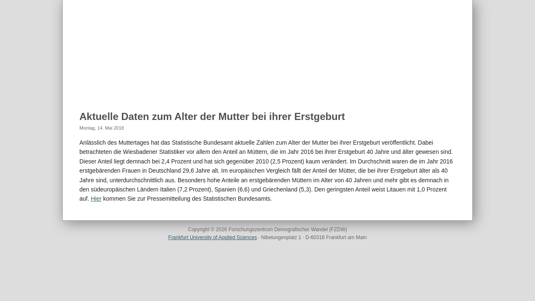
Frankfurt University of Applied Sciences (212, 237)
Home (88, 84)
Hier (96, 198)
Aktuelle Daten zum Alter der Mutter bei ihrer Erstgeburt (212, 116)
